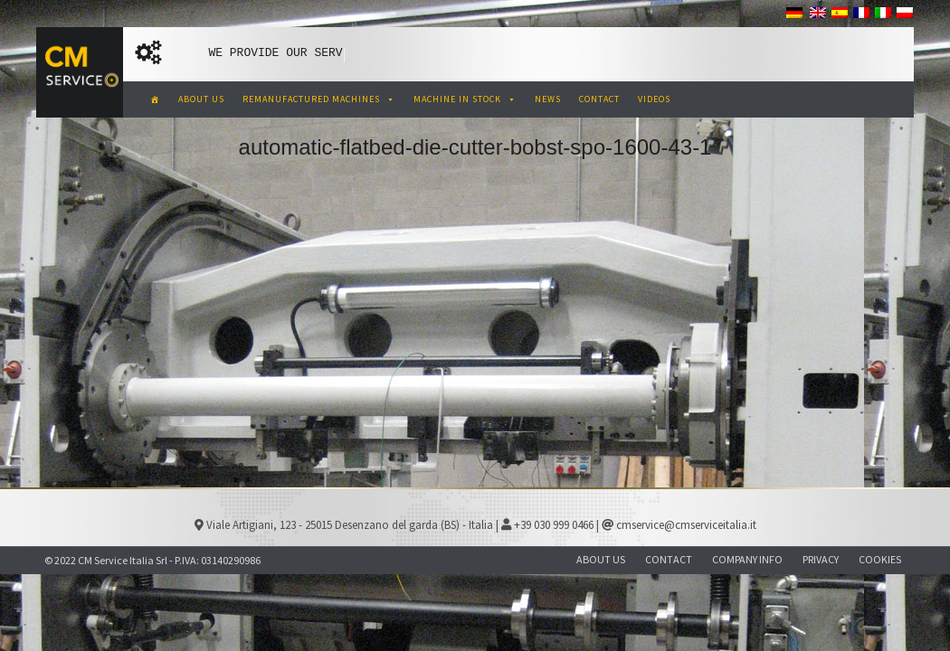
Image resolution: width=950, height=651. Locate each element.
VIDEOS (654, 99)
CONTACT (599, 99)
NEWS (548, 99)
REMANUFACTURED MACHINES (318, 99)
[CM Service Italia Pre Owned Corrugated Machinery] (155, 99)
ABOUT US (201, 99)
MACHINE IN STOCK (465, 99)
